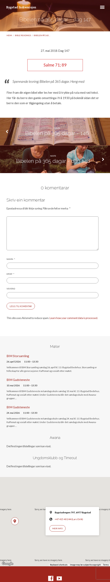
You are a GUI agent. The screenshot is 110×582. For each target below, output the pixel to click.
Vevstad (11, 288)
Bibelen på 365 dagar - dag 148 (53, 161)
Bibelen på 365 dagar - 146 (57, 133)
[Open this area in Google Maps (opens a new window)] (7, 563)
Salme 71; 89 (55, 65)
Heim (9, 35)
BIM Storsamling (18, 356)
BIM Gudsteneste (18, 380)
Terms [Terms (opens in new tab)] (106, 565)
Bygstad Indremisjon (21, 7)
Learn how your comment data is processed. (74, 318)
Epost (10, 274)
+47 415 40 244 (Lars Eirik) (69, 519)
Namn (11, 259)
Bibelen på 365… (42, 35)
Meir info (57, 528)
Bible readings (23, 35)
